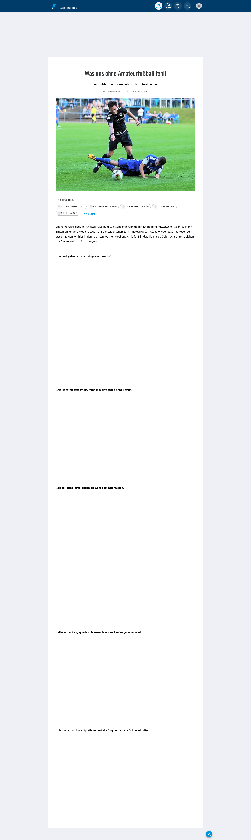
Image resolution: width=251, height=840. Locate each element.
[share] (209, 834)
